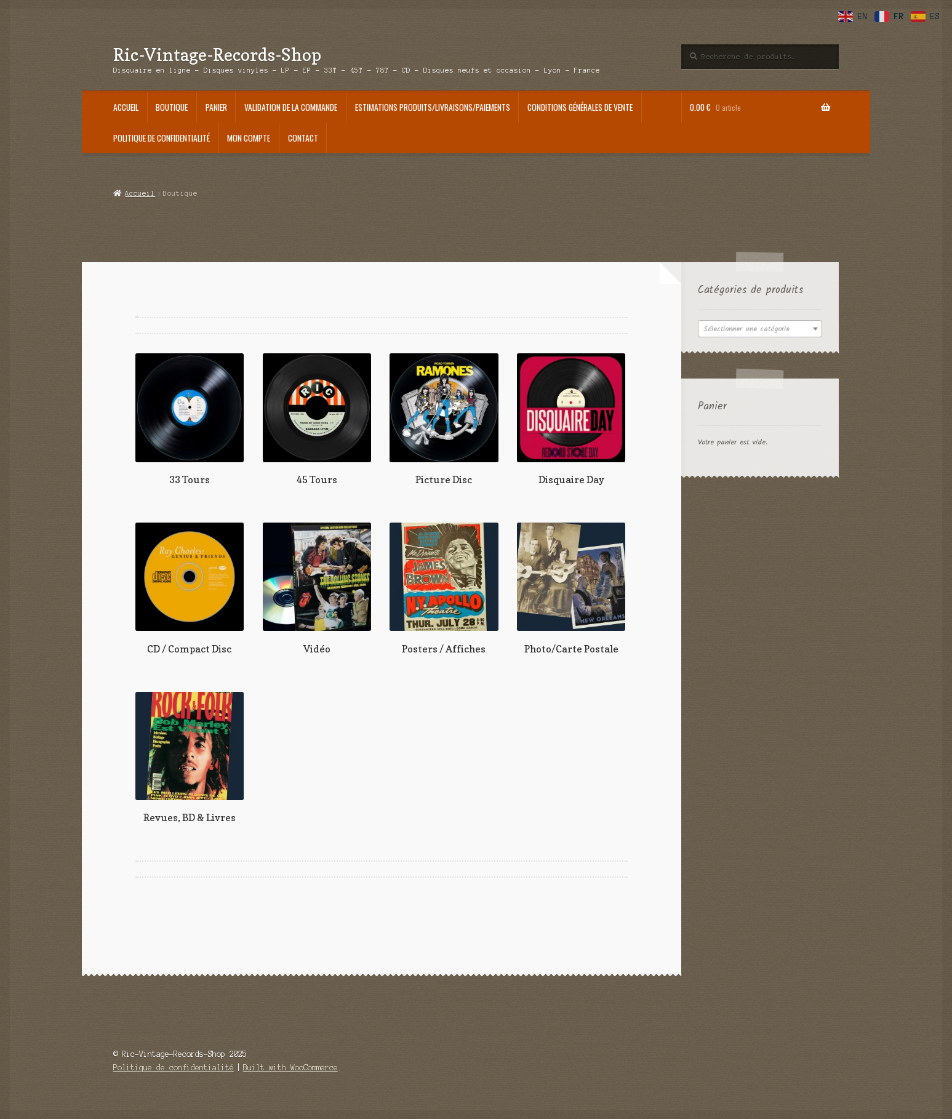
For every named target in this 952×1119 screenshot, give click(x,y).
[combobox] (760, 328)
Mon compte (248, 138)
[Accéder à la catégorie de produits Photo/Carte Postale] (571, 589)
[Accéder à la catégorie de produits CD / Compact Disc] (189, 589)
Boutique (172, 107)
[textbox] (760, 329)
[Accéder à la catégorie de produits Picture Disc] (444, 419)
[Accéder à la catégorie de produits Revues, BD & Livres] (189, 758)
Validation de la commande (290, 107)
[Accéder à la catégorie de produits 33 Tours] (189, 419)
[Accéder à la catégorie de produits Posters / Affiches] (444, 589)
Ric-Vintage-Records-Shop (217, 54)
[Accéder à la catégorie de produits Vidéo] (317, 589)
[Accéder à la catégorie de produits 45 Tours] (317, 419)
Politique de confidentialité (161, 138)
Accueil (125, 107)
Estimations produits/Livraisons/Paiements (432, 107)
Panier (216, 107)
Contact (303, 138)
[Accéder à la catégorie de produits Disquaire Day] (571, 419)
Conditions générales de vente (580, 107)
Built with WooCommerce (290, 1068)
